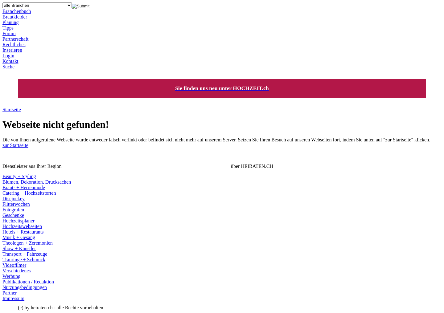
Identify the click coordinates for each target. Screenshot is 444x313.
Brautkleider (14, 16)
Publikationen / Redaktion (28, 281)
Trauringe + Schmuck (23, 259)
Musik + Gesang (18, 237)
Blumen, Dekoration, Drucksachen (36, 182)
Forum (9, 33)
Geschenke (13, 215)
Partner (9, 292)
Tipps (8, 27)
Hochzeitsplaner (18, 220)
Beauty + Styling (19, 176)
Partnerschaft (15, 39)
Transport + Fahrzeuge (24, 254)
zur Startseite (15, 145)
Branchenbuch (16, 11)
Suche (8, 66)
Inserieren (12, 50)
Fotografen (13, 209)
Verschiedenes (16, 270)
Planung (10, 22)
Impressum (13, 298)
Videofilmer (14, 265)
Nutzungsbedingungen (24, 287)
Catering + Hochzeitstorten (29, 193)
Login (8, 55)
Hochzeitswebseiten (22, 226)
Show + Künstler (19, 248)
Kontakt (10, 61)
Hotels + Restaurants (22, 231)
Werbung (11, 276)
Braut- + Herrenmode (23, 187)
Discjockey (13, 198)
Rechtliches (14, 44)
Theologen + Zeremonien (27, 243)
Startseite (11, 109)
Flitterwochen (16, 204)
